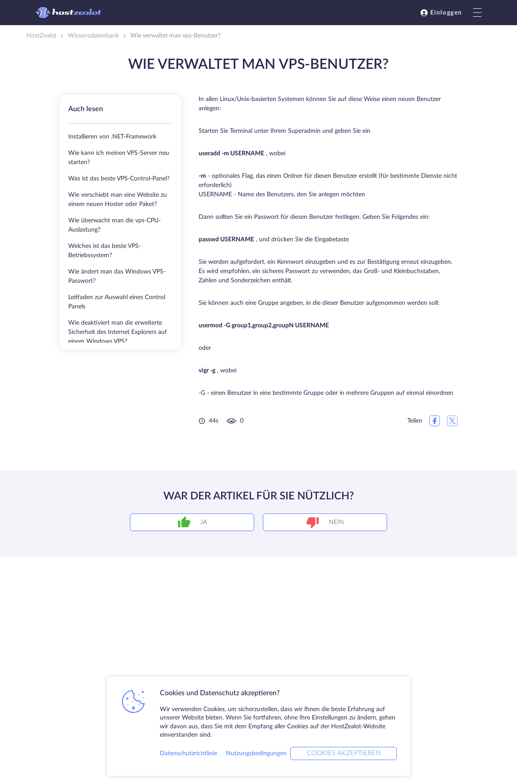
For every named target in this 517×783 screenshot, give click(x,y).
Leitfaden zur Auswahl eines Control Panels (116, 302)
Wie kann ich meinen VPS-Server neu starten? (118, 157)
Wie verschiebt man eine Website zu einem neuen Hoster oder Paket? (117, 199)
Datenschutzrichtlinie (188, 753)
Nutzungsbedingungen (256, 753)
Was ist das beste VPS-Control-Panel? (119, 179)
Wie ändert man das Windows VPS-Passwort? (117, 276)
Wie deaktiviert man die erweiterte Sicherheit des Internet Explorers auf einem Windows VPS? (117, 332)
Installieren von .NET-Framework (112, 137)
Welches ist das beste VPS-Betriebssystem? (104, 251)
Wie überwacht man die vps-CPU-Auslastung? (114, 225)
